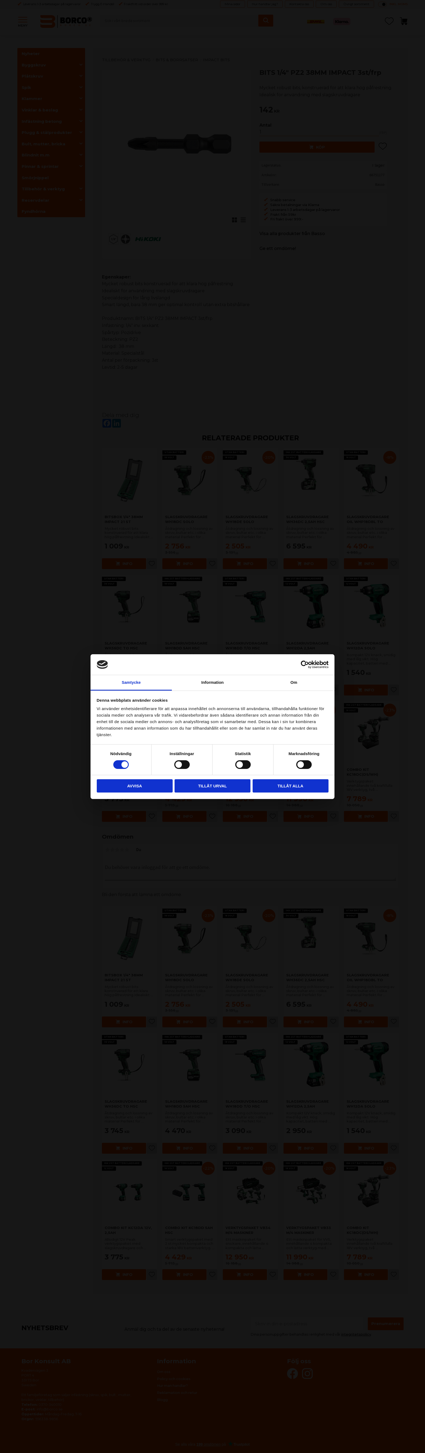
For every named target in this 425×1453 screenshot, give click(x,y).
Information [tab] (212, 682)
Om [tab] (293, 682)
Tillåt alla (290, 786)
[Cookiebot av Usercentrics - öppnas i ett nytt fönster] (305, 664)
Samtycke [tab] (131, 682)
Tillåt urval (212, 786)
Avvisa (134, 786)
